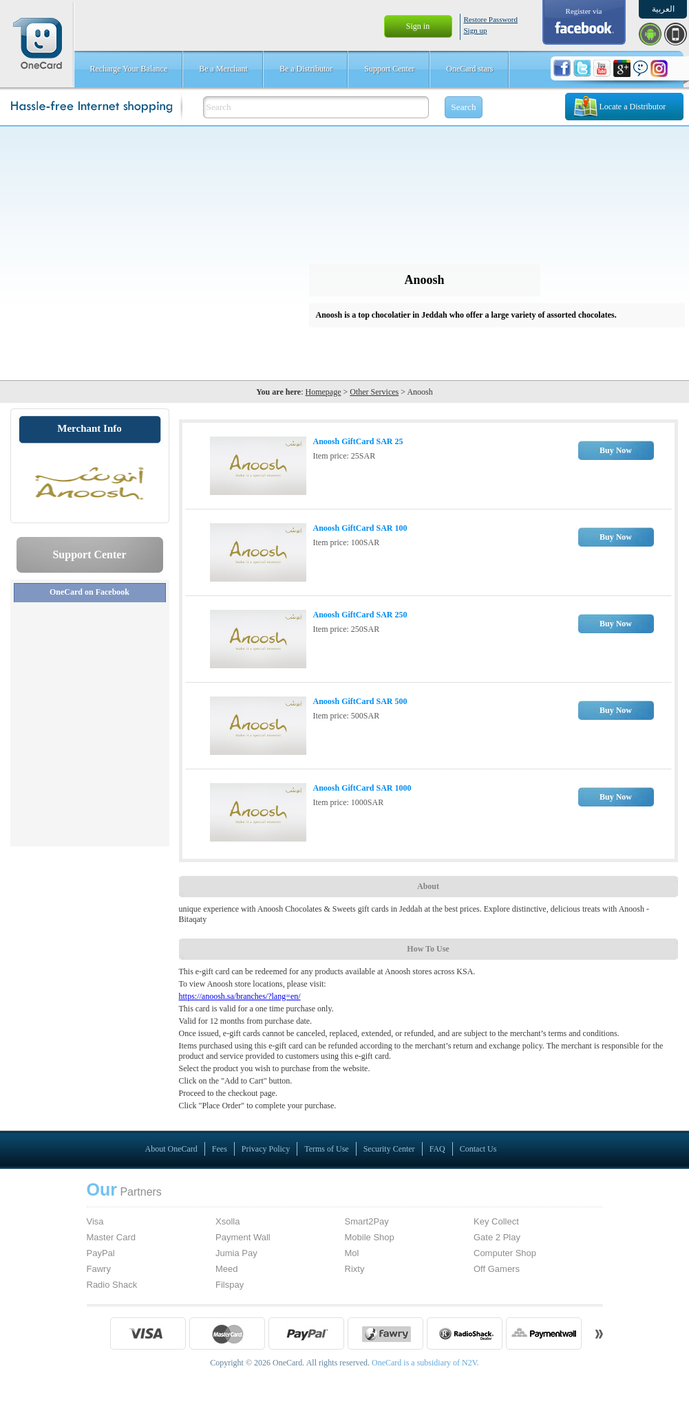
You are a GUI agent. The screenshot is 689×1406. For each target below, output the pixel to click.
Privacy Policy (266, 1149)
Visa (95, 1221)
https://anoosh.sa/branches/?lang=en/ (240, 996)
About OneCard (171, 1149)
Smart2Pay (367, 1221)
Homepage (323, 392)
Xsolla (227, 1221)
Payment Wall (243, 1237)
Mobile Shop (369, 1237)
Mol (352, 1253)
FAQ (437, 1149)
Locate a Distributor (633, 106)
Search (463, 107)
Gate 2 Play (497, 1237)
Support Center (389, 69)
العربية (663, 9)
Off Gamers (497, 1269)
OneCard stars (469, 69)
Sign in (418, 26)
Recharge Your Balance (129, 69)
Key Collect (496, 1221)
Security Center (389, 1149)
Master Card (111, 1237)
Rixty (355, 1269)
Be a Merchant (223, 69)
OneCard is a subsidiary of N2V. (424, 1362)
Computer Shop (505, 1253)
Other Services (374, 392)
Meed (226, 1269)
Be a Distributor (305, 69)
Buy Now (616, 450)
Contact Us (478, 1149)
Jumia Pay (236, 1253)
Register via (584, 11)
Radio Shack (112, 1284)
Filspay (229, 1284)
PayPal (101, 1253)
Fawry (99, 1269)
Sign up (475, 30)
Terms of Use (326, 1149)
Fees (219, 1149)
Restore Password (491, 19)
